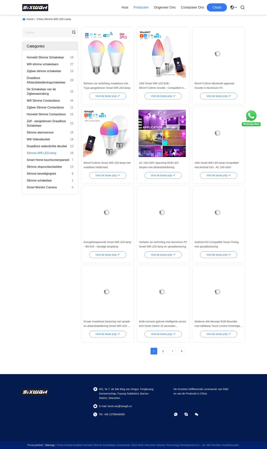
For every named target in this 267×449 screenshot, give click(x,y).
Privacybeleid (35, 445)
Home (30, 19)
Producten (141, 7)
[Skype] (189, 414)
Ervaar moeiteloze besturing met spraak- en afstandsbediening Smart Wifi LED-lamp (107, 326)
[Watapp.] (178, 414)
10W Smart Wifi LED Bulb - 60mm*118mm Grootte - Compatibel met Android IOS (162, 88)
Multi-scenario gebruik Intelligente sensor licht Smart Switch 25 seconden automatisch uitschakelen (162, 326)
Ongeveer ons (165, 7)
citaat (216, 7)
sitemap (50, 445)
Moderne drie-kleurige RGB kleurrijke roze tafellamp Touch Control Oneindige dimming (217, 326)
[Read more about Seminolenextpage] (172, 351)
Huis (125, 7)
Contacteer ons (192, 7)
